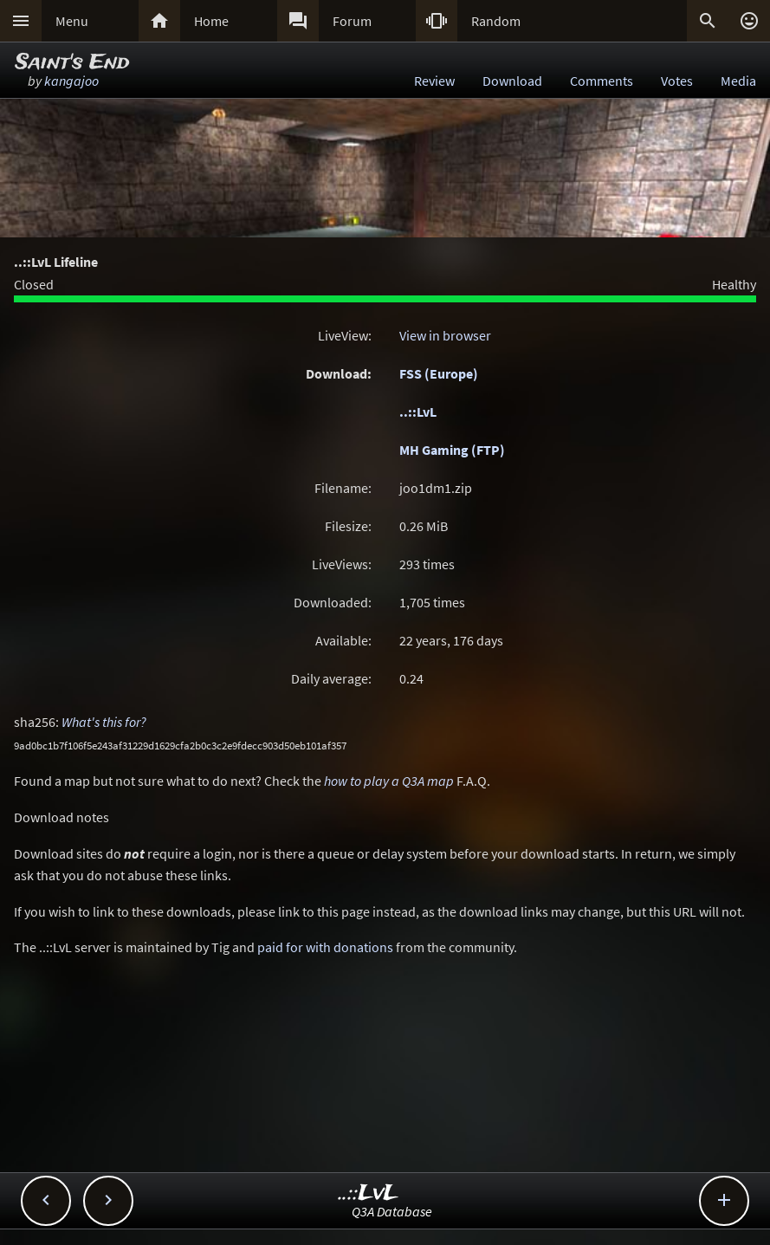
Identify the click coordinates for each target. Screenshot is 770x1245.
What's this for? (103, 721)
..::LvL (418, 411)
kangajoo (71, 80)
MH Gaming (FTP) (452, 449)
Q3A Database (392, 1211)
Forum (352, 20)
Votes (677, 80)
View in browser (445, 335)
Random (496, 20)
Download (512, 80)
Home (211, 20)
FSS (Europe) (438, 373)
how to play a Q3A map (389, 780)
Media (738, 80)
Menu (71, 20)
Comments (601, 80)
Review (434, 80)
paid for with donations (325, 947)
